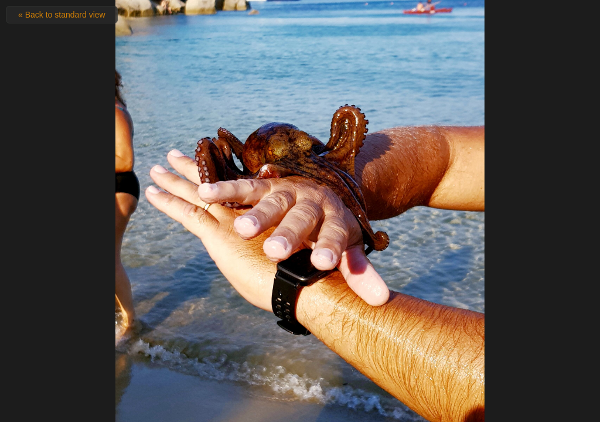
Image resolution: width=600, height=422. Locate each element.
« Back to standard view (61, 14)
